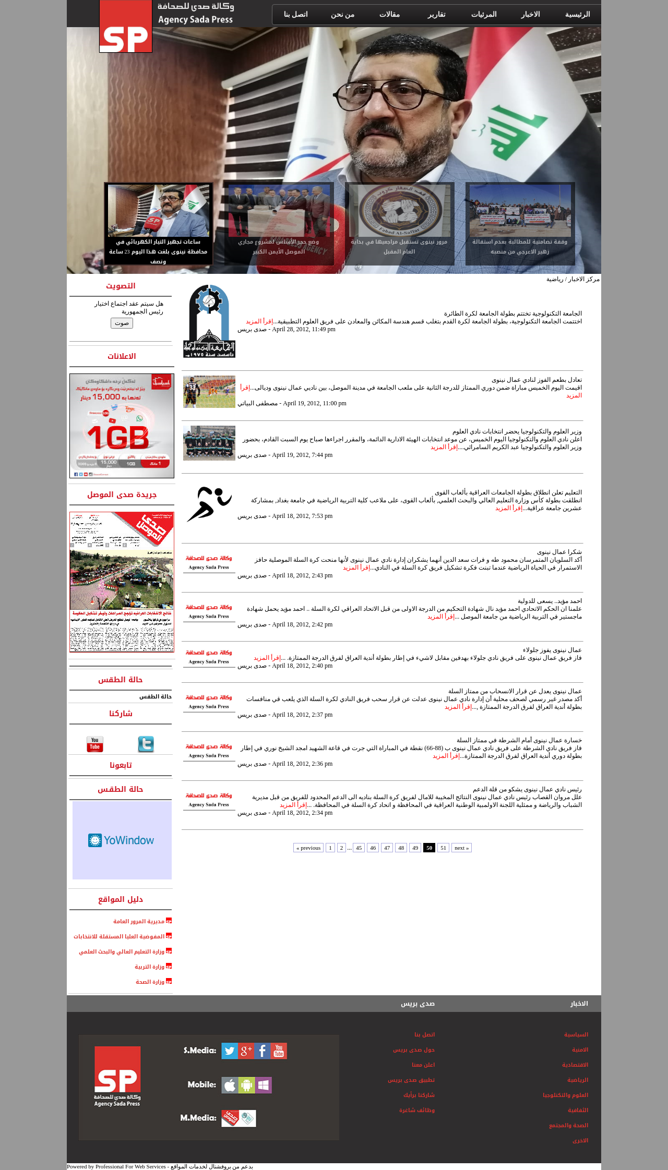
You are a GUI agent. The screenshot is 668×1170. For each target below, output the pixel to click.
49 (415, 848)
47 (387, 848)
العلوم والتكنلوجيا (565, 1095)
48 (401, 848)
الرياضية (577, 1080)
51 (443, 848)
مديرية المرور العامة (139, 921)
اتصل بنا (424, 1035)
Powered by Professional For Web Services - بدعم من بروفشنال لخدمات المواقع (160, 1166)
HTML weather (122, 840)
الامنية (580, 1050)
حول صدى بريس (414, 1050)
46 (373, 848)
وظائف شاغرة (417, 1110)
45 (359, 848)
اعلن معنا (423, 1065)
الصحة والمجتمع (568, 1125)
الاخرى (580, 1140)
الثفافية (578, 1110)
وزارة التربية (149, 967)
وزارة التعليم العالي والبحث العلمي (119, 952)
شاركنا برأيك (419, 1095)
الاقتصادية (575, 1065)
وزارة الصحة (150, 982)
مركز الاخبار (584, 279)
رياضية (555, 279)
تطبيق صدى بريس (411, 1080)
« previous (308, 848)
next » (462, 848)
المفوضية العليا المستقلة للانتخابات (119, 937)
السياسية (576, 1035)
